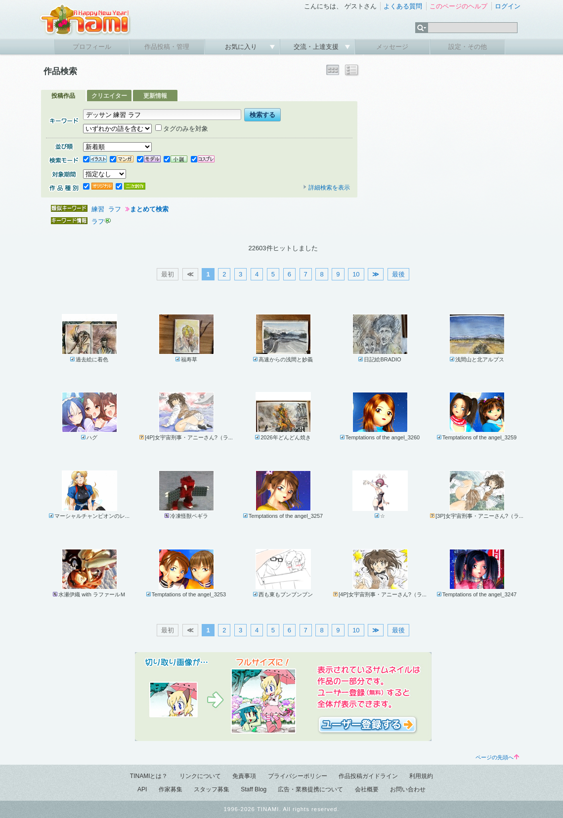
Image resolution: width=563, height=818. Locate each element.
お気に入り (242, 46)
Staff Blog (253, 789)
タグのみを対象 (181, 128)
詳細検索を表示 (326, 187)
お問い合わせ (408, 789)
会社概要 (367, 789)
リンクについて (200, 776)
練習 (97, 209)
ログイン (507, 6)
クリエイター (109, 95)
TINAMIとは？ (149, 776)
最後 (398, 274)
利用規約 (421, 776)
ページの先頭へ (497, 757)
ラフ (114, 209)
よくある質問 (403, 6)
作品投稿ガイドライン (368, 776)
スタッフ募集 (211, 789)
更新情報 (155, 95)
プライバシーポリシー (297, 776)
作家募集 (170, 789)
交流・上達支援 (317, 46)
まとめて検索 (149, 209)
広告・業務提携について (310, 789)
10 (355, 274)
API (142, 789)
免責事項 (244, 776)
